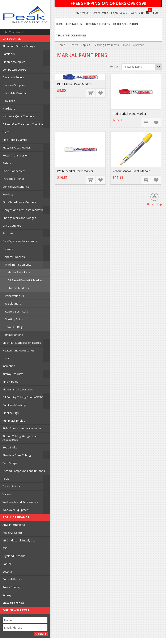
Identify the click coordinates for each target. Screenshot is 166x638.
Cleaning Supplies (14, 62)
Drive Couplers (12, 225)
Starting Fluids (14, 319)
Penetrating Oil (14, 296)
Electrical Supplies (14, 85)
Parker (7, 564)
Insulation (9, 366)
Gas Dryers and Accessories (21, 241)
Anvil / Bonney (12, 587)
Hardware (9, 108)
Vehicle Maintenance (16, 187)
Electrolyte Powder (14, 93)
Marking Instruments (18, 264)
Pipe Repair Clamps (15, 140)
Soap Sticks (10, 447)
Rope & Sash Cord (16, 311)
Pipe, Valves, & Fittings (17, 147)
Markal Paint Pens (19, 272)
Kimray (7, 595)
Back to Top (154, 204)
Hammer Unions (13, 335)
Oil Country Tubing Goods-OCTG (23, 397)
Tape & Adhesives (14, 171)
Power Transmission (16, 155)
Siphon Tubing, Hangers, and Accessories (21, 438)
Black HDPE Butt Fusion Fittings (22, 343)
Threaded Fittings (14, 179)
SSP (5, 548)
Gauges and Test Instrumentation (24, 210)
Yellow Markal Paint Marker (131, 171)
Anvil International (14, 525)
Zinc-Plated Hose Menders (19, 202)
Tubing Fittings (12, 486)
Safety (7, 163)
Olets (6, 132)
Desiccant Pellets (13, 77)
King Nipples (10, 382)
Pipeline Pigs (11, 413)
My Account (82, 12)
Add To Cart (90, 93)
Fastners (8, 233)
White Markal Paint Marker (75, 171)
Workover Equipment (16, 510)
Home (61, 45)
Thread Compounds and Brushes (24, 471)
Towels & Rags (14, 327)
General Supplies (14, 257)
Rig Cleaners (13, 303)
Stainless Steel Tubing (17, 455)
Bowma (7, 571)
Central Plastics (12, 579)
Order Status (100, 12)
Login (114, 12)
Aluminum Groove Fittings (19, 46)
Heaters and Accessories (18, 350)
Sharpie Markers (18, 288)
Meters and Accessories (18, 389)
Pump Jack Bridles (14, 420)
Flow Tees (9, 101)
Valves (7, 494)
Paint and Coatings (14, 405)
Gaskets (8, 249)
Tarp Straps (10, 463)
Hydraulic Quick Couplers (18, 116)
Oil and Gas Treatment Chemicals (24, 124)
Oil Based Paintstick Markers (26, 280)
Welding (8, 194)
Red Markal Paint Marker (129, 114)
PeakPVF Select (12, 533)
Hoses (7, 358)
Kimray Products (13, 374)
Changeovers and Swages (19, 218)
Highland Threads (14, 556)
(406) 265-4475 (128, 13)
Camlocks (9, 54)
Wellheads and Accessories (20, 502)
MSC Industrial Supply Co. (19, 540)
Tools (6, 478)
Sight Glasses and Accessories (22, 428)
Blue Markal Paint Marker (74, 84)
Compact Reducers (14, 69)
